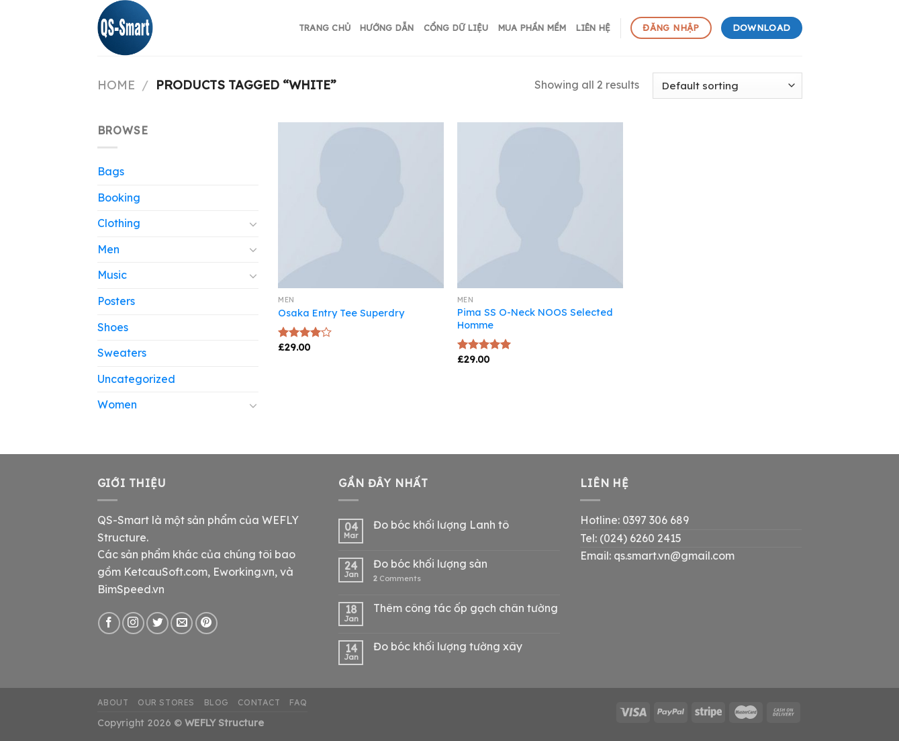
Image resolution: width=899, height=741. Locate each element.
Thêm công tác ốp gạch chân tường (465, 608)
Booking (118, 197)
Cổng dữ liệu (456, 27)
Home (116, 85)
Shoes (112, 327)
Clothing (118, 223)
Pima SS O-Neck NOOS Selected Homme (535, 318)
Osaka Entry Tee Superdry (341, 313)
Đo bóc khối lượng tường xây (447, 646)
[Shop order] (727, 86)
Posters (116, 301)
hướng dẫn (387, 27)
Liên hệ (593, 27)
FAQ (298, 702)
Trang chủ (324, 27)
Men (108, 249)
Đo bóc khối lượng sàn (430, 564)
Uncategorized (136, 379)
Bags (110, 171)
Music (112, 274)
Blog (216, 702)
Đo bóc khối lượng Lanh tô (441, 525)
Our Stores (166, 702)
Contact (259, 702)
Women (117, 404)
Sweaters (121, 352)
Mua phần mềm (532, 27)
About (113, 702)
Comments (397, 578)
